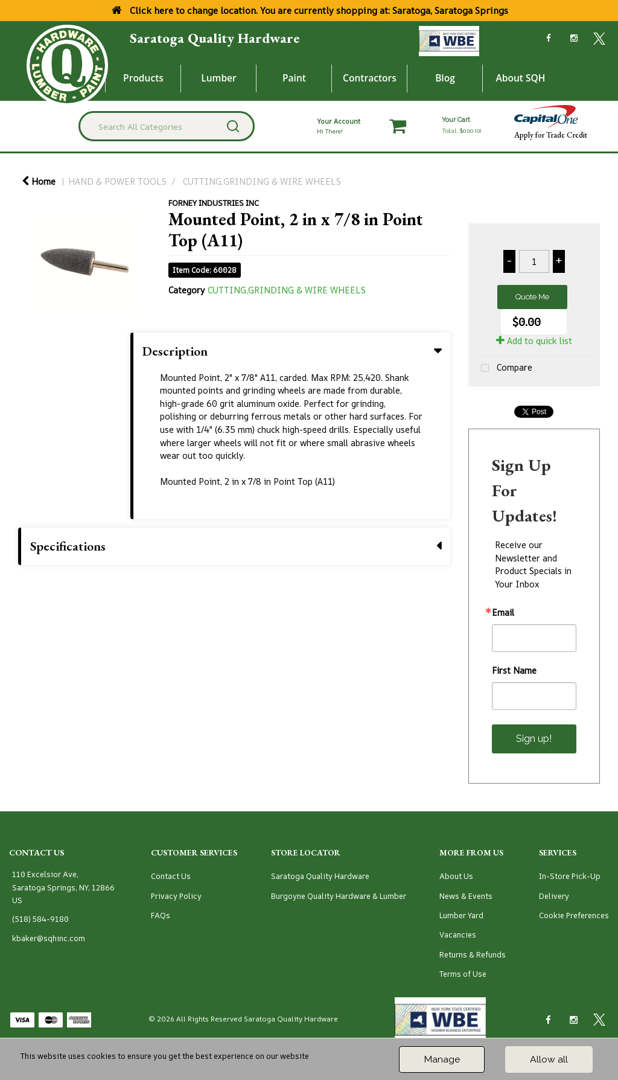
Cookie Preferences (574, 915)
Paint (294, 78)
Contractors (370, 78)
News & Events (465, 896)
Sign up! (534, 738)
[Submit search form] (233, 126)
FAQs (160, 915)
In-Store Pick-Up (569, 876)
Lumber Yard (461, 915)
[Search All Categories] (166, 126)
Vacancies (457, 935)
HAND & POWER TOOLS (117, 181)
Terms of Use (462, 974)
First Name (514, 670)
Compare (504, 368)
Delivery (554, 896)
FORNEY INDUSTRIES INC (213, 202)
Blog (445, 78)
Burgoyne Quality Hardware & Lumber (338, 896)
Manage (442, 1059)
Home (39, 181)
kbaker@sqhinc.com (48, 938)
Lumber (219, 78)
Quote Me (532, 296)
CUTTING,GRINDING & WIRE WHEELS (262, 181)
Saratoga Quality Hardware (214, 38)
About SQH (520, 78)
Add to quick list (534, 341)
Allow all (549, 1059)
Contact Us (171, 876)
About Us (456, 876)
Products (143, 78)
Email (503, 613)
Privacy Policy (176, 896)
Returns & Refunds (472, 955)
